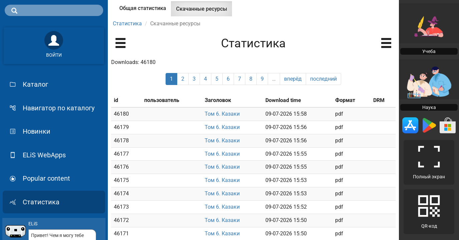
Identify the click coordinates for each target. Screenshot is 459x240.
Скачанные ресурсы (204, 10)
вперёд (293, 79)
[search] (54, 10)
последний (323, 79)
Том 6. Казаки (222, 114)
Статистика (127, 23)
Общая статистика (143, 8)
